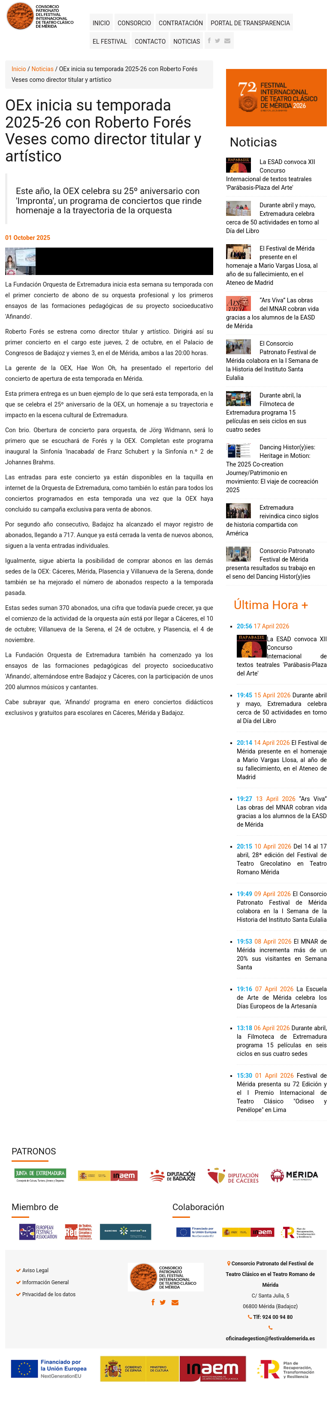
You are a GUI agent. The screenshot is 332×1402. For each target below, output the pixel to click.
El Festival (110, 41)
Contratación (181, 23)
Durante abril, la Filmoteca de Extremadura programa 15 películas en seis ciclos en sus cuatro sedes (266, 412)
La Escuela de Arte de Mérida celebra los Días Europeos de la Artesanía (282, 998)
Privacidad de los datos (48, 1294)
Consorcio (134, 23)
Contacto (150, 41)
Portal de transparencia (250, 23)
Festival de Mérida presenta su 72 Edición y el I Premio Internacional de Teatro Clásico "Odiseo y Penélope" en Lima (282, 1092)
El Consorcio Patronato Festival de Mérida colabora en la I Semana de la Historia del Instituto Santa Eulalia (272, 360)
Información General (45, 1282)
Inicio (101, 23)
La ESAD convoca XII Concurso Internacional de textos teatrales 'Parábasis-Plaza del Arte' (282, 656)
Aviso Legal (35, 1270)
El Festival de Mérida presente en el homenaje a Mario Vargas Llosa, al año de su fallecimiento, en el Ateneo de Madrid (272, 265)
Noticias (186, 41)
